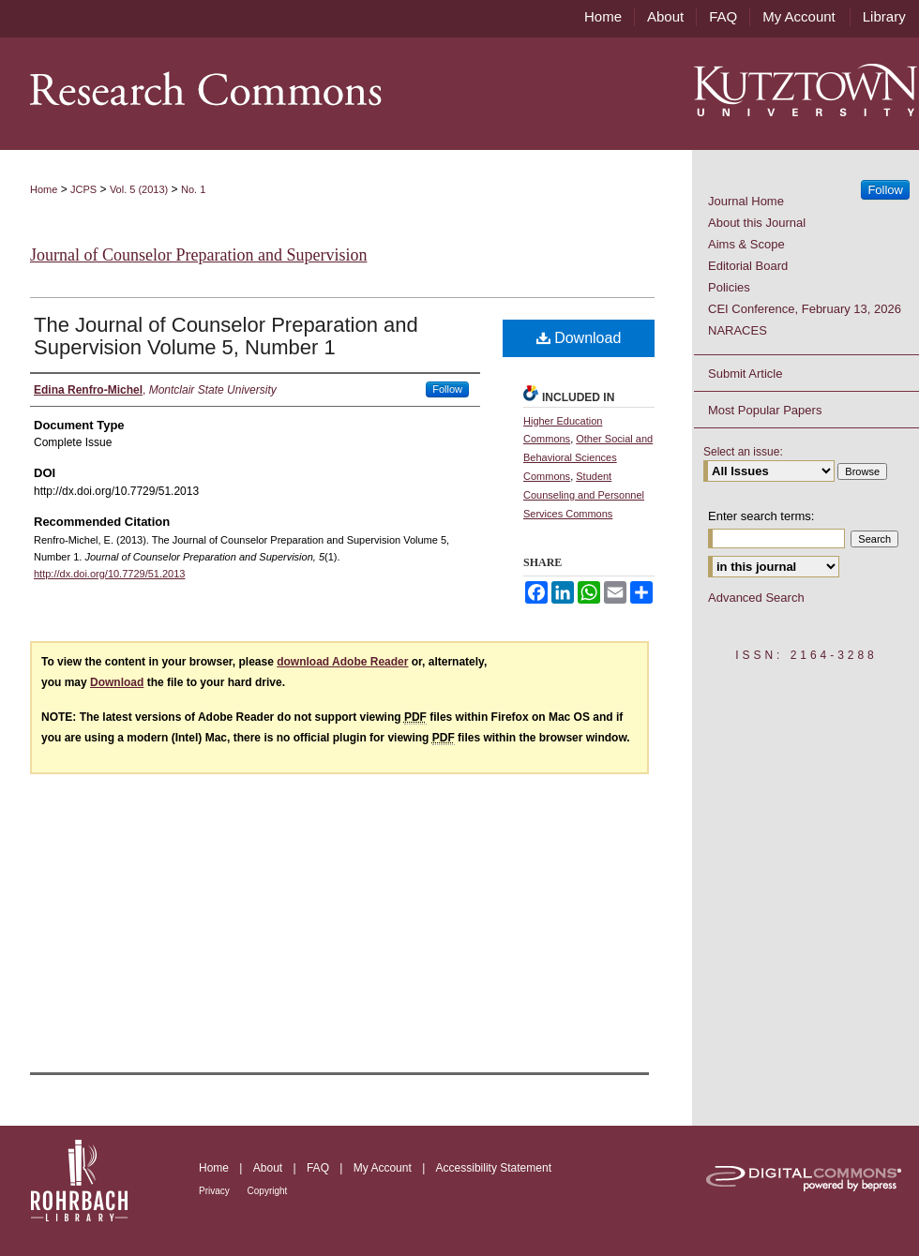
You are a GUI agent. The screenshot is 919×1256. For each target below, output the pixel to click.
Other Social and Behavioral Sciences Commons (588, 457)
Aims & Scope (746, 244)
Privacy (216, 1191)
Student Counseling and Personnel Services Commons (583, 495)
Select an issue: (743, 451)
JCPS (83, 189)
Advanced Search (756, 598)
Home (43, 189)
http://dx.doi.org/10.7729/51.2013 (109, 573)
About (269, 1167)
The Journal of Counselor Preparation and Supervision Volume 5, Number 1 (226, 336)
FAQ (319, 1167)
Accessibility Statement (493, 1167)
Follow (447, 389)
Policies (729, 287)
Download (579, 338)
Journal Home (746, 201)
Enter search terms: (761, 516)
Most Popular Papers (764, 410)
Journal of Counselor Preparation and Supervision (198, 255)
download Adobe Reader (342, 661)
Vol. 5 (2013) (139, 189)
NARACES (737, 330)
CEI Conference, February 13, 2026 (804, 309)
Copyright (268, 1191)
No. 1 (193, 189)
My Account (384, 1167)
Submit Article (745, 373)
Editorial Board (748, 266)
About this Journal (757, 223)
